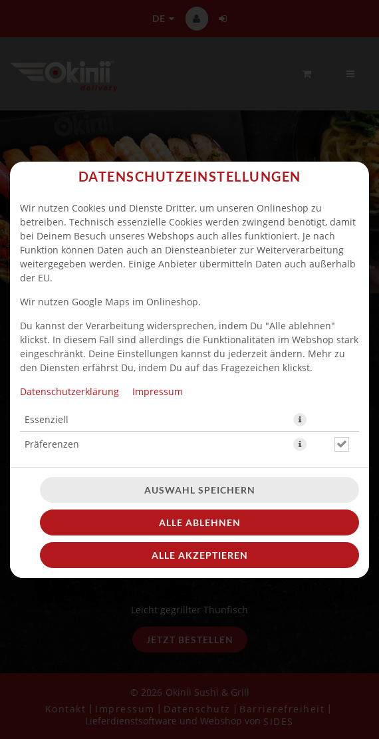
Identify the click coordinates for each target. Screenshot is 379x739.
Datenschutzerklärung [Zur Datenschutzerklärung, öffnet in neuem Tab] (69, 391)
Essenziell (46, 419)
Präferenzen (52, 444)
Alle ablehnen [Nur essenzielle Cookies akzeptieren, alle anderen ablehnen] (200, 522)
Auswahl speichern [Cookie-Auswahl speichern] (199, 490)
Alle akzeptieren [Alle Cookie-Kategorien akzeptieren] (200, 555)
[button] (300, 419)
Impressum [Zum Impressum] (157, 391)
